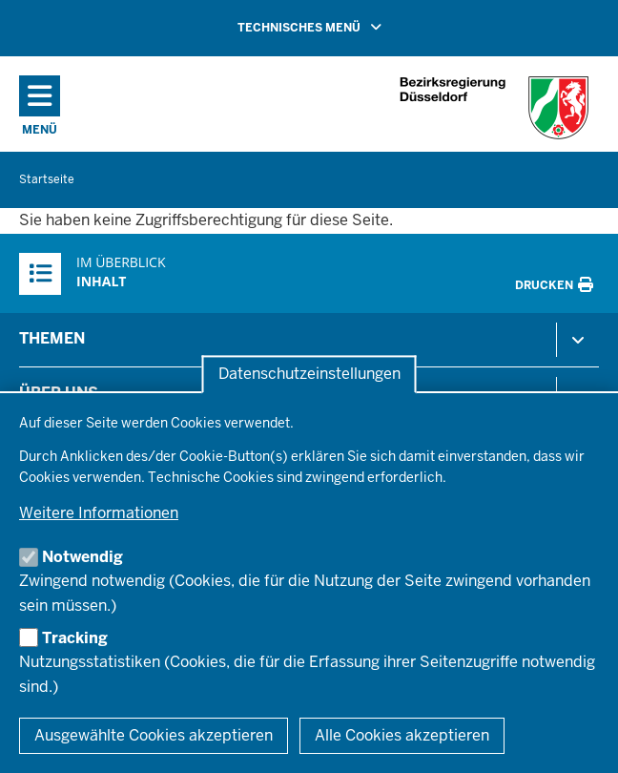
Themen (52, 338)
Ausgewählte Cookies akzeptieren (153, 735)
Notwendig (82, 557)
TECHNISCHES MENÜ (337, 26)
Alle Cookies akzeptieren (402, 735)
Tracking (75, 638)
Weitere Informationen (98, 513)
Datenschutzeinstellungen (309, 375)
